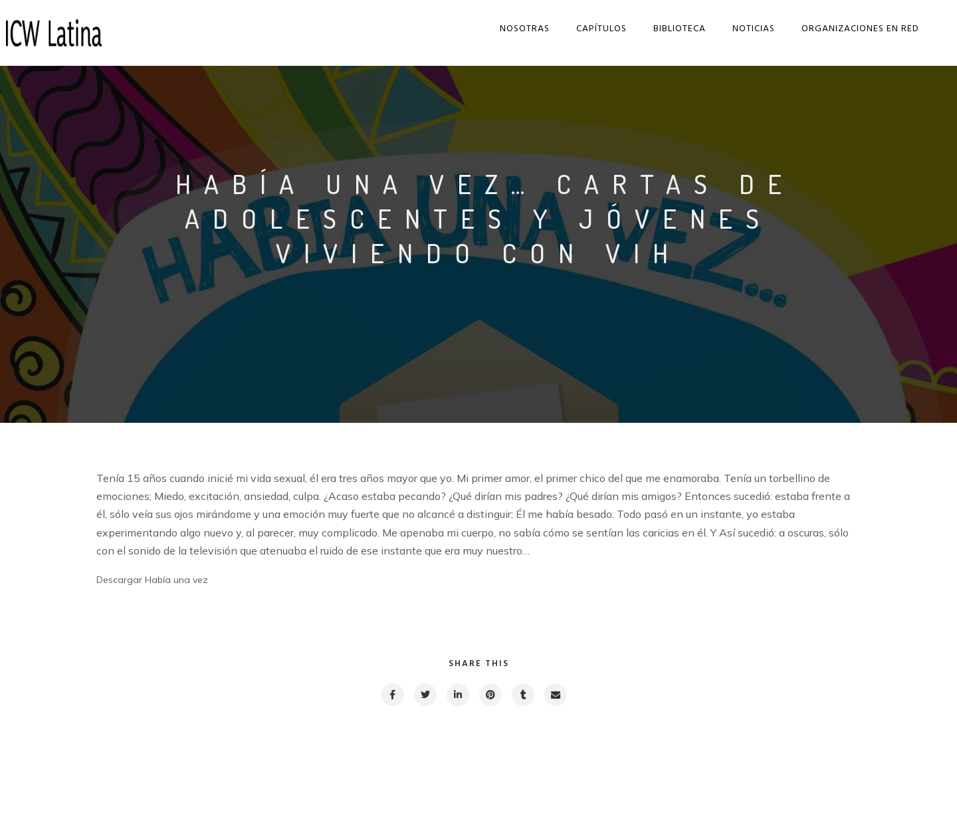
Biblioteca (671, 29)
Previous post (156, 785)
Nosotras (516, 29)
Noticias (745, 29)
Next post (808, 785)
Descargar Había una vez (152, 580)
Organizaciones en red (851, 29)
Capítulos (593, 29)
